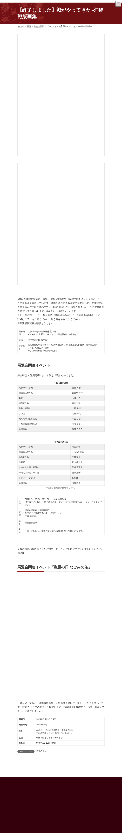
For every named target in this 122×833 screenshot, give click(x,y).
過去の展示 (41, 751)
